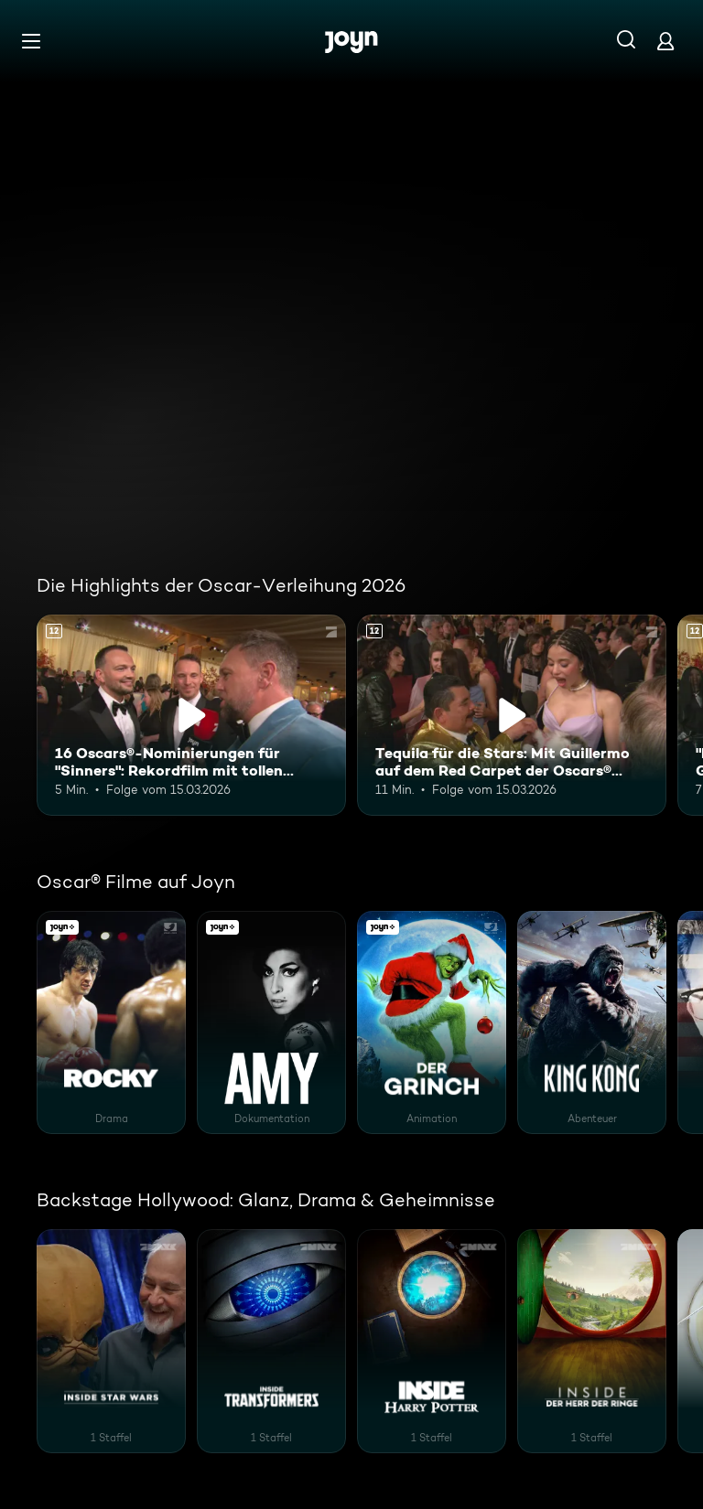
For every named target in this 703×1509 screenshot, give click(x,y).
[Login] (665, 41)
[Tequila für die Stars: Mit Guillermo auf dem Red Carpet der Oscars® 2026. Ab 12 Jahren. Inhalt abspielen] (511, 715)
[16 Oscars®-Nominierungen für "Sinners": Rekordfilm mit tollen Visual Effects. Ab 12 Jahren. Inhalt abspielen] (191, 715)
